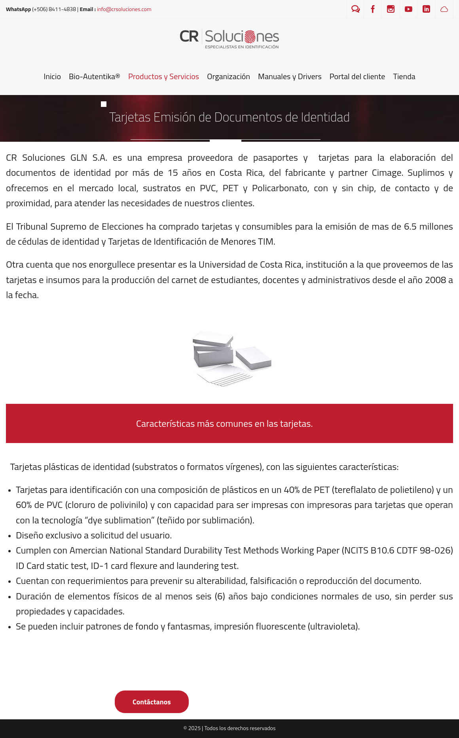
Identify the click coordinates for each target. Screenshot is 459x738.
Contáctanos (152, 701)
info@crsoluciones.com (124, 9)
